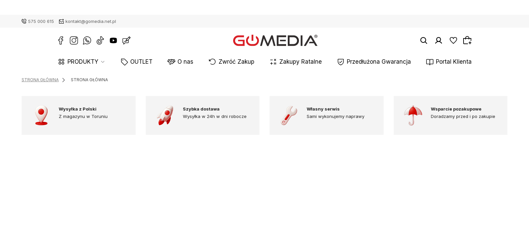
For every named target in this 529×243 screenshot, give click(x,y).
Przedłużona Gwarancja (358, 62)
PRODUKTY (119, 62)
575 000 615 (41, 21)
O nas (203, 62)
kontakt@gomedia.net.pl (90, 21)
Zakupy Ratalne (295, 62)
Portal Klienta (419, 62)
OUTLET (168, 62)
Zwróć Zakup (243, 62)
